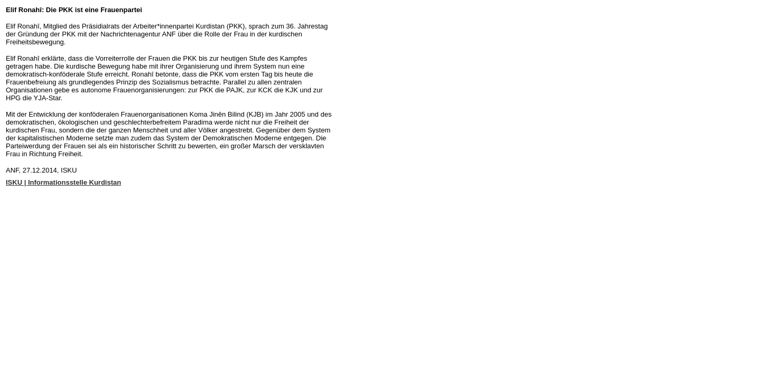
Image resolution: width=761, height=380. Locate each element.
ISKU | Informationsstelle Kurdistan (63, 182)
